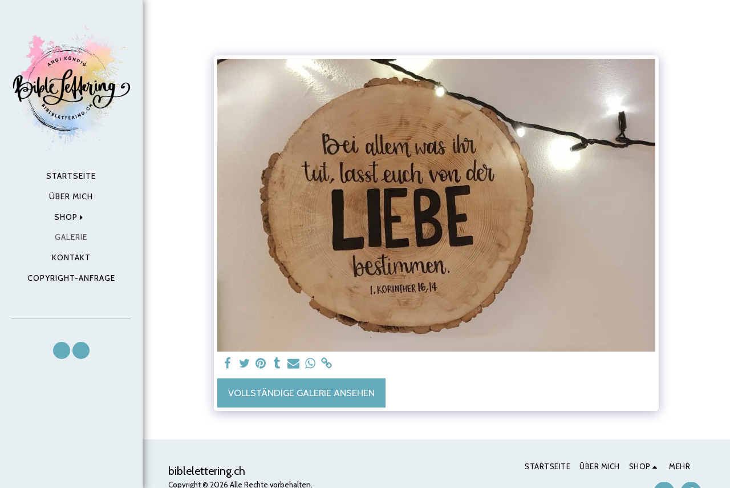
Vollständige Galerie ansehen (301, 392)
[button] (61, 350)
